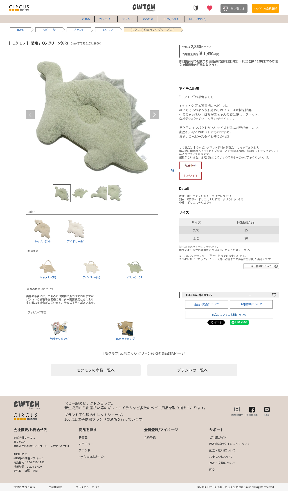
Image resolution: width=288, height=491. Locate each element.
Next (154, 114)
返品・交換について (206, 304)
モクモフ (107, 29)
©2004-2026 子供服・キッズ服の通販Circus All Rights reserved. (235, 487)
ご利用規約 (55, 487)
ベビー (46, 29)
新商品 (86, 18)
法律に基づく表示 (24, 487)
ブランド (127, 18)
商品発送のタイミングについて (229, 444)
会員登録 (150, 437)
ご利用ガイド (218, 437)
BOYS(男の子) (171, 18)
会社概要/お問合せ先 (30, 429)
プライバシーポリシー (89, 487)
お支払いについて (221, 456)
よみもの (147, 18)
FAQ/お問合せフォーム (30, 458)
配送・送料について (222, 450)
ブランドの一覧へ (192, 370)
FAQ (212, 469)
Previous (30, 114)
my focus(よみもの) (92, 456)
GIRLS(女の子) (197, 18)
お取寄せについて (251, 304)
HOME (21, 29)
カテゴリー (106, 18)
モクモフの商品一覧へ (95, 370)
